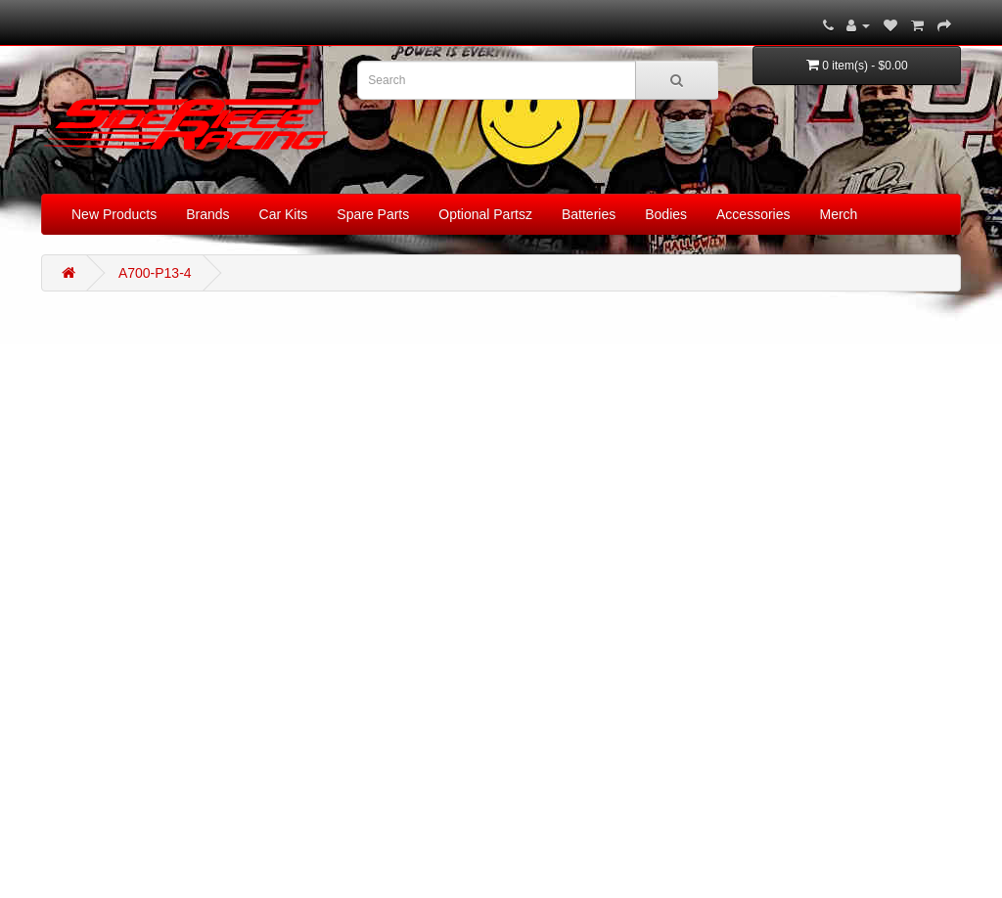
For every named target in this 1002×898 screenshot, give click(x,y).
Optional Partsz (485, 214)
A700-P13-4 (155, 273)
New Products (114, 214)
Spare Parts (373, 214)
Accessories (753, 214)
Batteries (588, 214)
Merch (839, 214)
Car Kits (283, 214)
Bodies (666, 214)
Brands (207, 214)
